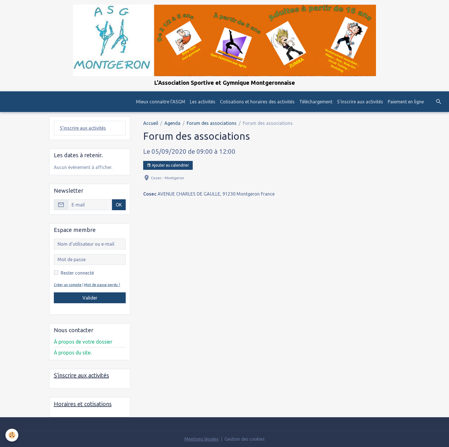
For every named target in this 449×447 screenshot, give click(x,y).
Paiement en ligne (406, 102)
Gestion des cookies (245, 439)
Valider (89, 297)
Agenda (172, 123)
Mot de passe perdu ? (102, 285)
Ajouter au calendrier (168, 165)
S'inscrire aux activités (360, 102)
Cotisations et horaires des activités (257, 102)
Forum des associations (212, 123)
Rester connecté (77, 272)
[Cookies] (12, 435)
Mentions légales (200, 439)
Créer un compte (68, 285)
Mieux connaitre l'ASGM (160, 102)
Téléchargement (315, 102)
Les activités (202, 102)
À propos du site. (73, 352)
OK (119, 204)
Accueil (150, 123)
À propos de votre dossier (83, 341)
